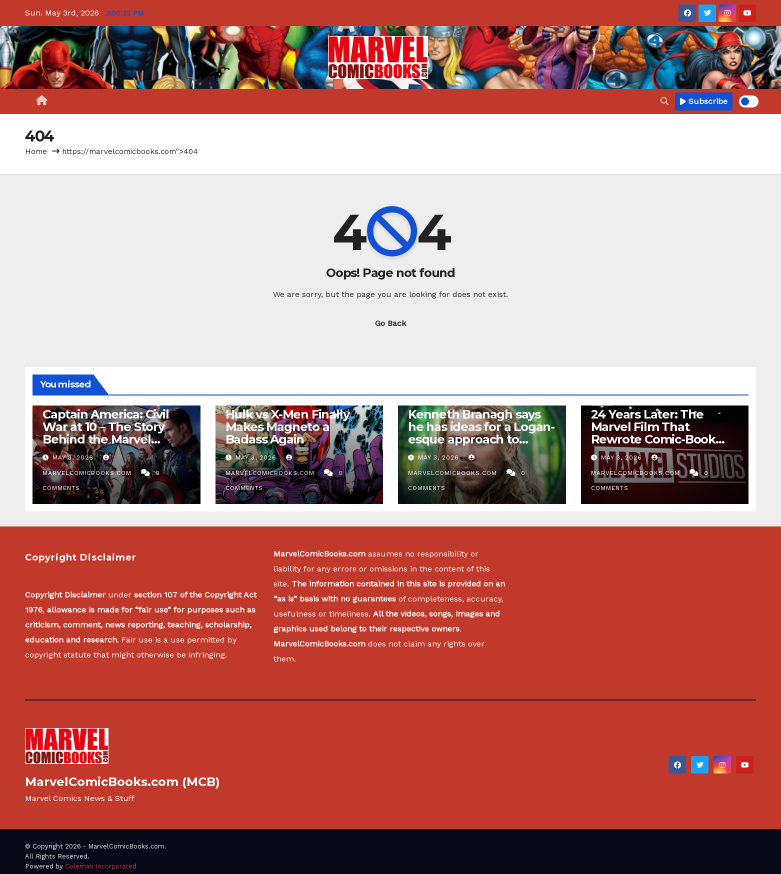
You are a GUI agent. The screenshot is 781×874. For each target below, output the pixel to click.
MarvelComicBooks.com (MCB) (122, 781)
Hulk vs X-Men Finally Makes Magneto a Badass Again (288, 426)
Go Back (390, 323)
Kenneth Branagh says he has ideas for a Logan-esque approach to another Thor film (481, 433)
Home (36, 151)
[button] (664, 101)
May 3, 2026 (74, 457)
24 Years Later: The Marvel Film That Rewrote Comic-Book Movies (653, 433)
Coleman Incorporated (100, 866)
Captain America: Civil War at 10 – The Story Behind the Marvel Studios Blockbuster (105, 433)
